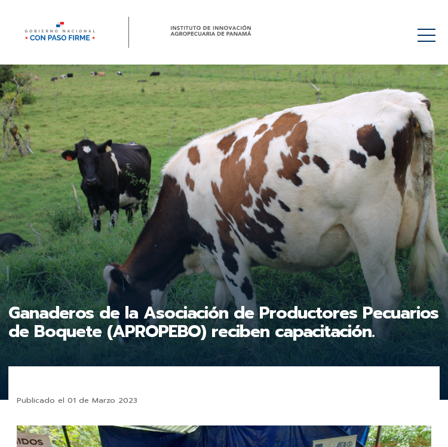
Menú (429, 29)
